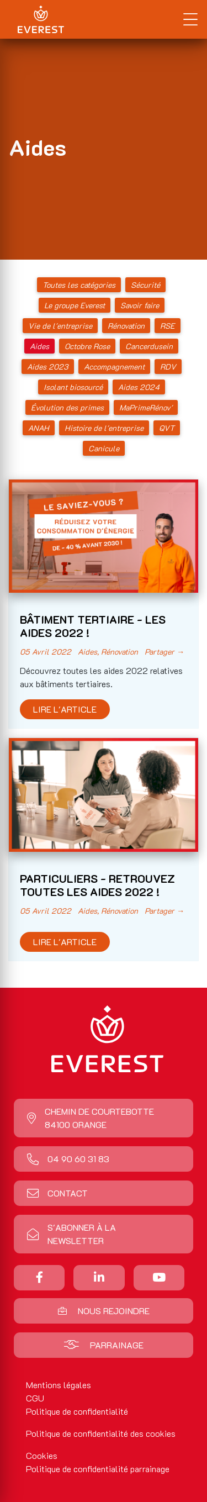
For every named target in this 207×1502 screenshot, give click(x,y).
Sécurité (145, 285)
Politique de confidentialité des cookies (101, 1433)
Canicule (103, 448)
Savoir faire (139, 305)
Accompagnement (114, 366)
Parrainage (104, 1345)
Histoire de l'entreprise (104, 428)
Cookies (41, 1455)
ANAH (38, 428)
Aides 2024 (139, 387)
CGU (35, 1398)
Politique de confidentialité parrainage (97, 1468)
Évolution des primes (67, 407)
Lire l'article (65, 709)
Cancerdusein (149, 346)
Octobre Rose (87, 346)
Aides (39, 346)
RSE (167, 325)
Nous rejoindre (104, 1310)
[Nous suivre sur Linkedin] (99, 1277)
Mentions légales (58, 1384)
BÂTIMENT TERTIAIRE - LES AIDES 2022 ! (93, 626)
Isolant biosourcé (73, 387)
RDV (168, 366)
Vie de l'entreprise (60, 325)
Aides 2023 (47, 366)
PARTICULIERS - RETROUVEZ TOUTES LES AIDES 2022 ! (97, 885)
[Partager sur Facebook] (39, 1277)
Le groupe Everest (74, 305)
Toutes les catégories (79, 285)
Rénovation (126, 325)
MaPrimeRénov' (145, 407)
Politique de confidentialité (77, 1411)
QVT (166, 428)
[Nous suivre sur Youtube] (159, 1277)
